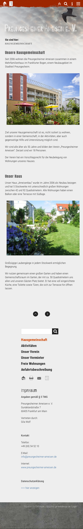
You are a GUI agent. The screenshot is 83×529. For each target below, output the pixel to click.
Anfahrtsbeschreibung (36, 370)
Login (74, 506)
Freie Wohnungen (33, 364)
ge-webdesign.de (62, 506)
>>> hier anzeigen (30, 487)
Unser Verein (30, 352)
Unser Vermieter (32, 358)
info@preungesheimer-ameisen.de (39, 456)
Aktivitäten (29, 346)
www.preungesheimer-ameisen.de (38, 467)
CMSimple (39, 506)
